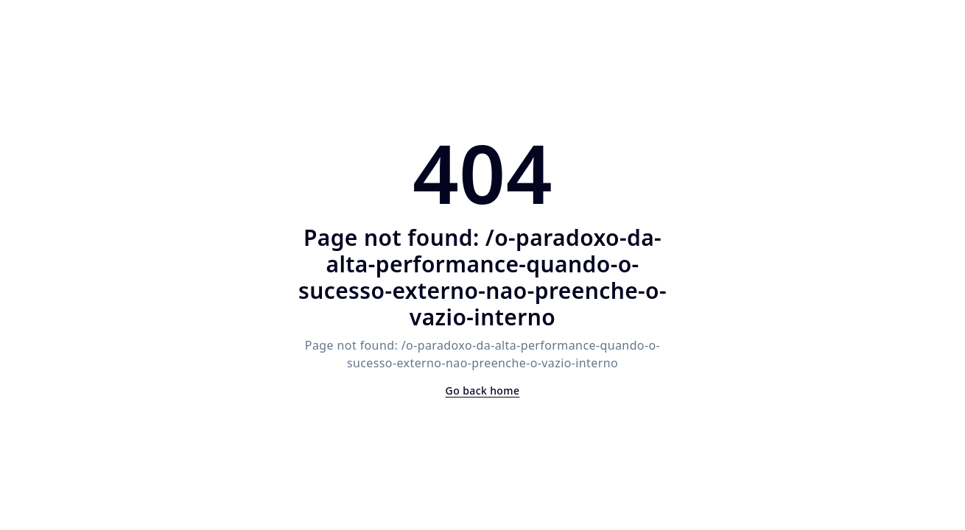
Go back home (483, 391)
